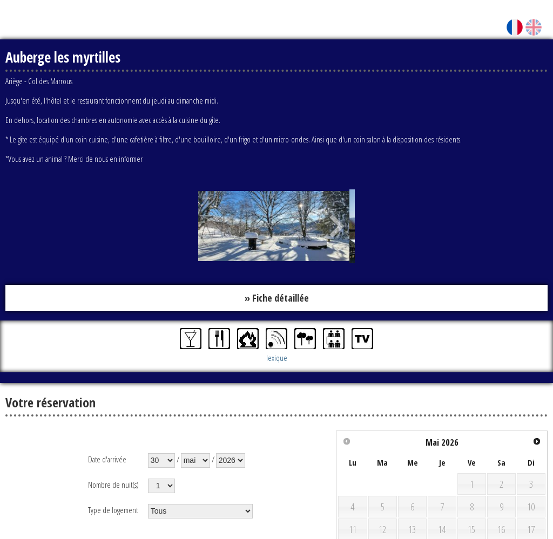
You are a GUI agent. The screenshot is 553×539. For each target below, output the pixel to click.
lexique (276, 358)
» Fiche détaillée (277, 297)
